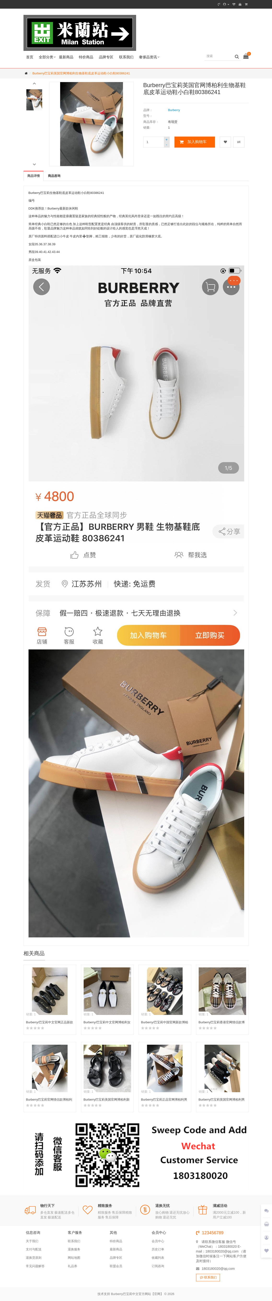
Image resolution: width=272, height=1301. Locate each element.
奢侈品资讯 (148, 57)
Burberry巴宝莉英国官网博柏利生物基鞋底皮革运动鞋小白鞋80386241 (81, 73)
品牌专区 (106, 57)
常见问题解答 (35, 1266)
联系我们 (126, 57)
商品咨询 (54, 176)
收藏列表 (158, 1257)
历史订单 (158, 1249)
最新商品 (66, 57)
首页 (29, 57)
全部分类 (46, 57)
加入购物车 (197, 142)
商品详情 (33, 176)
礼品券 (72, 1266)
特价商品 (86, 57)
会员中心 (158, 1241)
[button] (34, 83)
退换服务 (74, 1249)
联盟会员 (116, 1266)
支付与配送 (33, 1249)
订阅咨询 (158, 1266)
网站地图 (74, 1257)
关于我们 (32, 1241)
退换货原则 (33, 1257)
